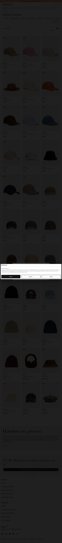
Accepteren (11, 276)
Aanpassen (31, 276)
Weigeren (51, 276)
